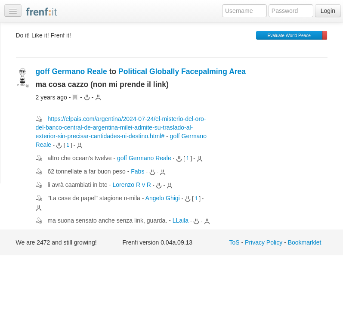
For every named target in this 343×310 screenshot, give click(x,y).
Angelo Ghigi (162, 198)
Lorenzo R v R (131, 184)
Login (328, 10)
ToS (234, 242)
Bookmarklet (304, 242)
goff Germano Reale (71, 71)
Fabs (137, 171)
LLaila (180, 220)
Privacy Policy (263, 242)
